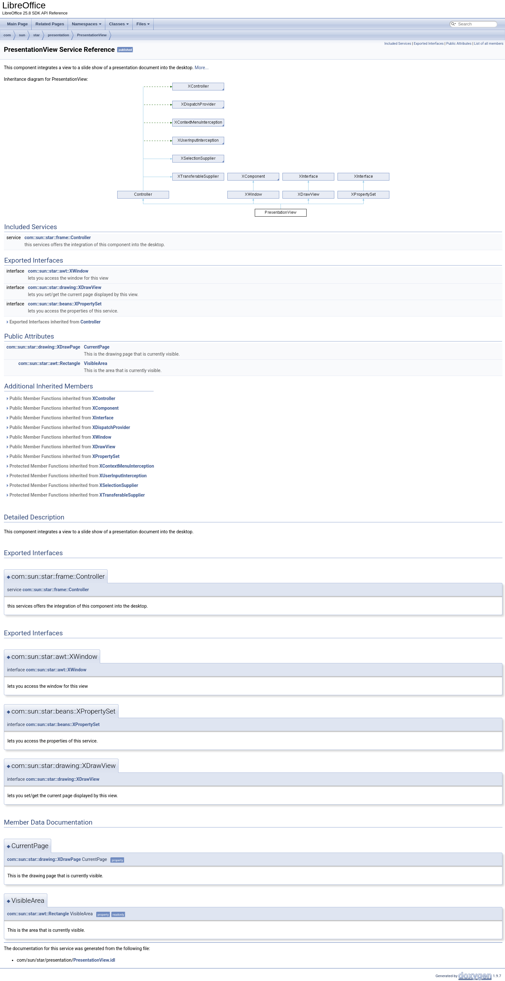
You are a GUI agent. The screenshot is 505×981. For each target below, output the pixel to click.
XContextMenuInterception (127, 466)
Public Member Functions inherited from (60, 398)
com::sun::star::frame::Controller (57, 237)
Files (143, 24)
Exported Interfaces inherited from (52, 321)
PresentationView (92, 35)
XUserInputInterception (123, 475)
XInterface (103, 417)
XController (103, 398)
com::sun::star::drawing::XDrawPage (43, 347)
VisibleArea (95, 363)
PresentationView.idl (94, 960)
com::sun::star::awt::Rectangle (49, 363)
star (36, 35)
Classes (119, 24)
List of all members (488, 44)
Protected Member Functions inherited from (79, 466)
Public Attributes (459, 44)
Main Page (17, 24)
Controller (91, 321)
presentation (58, 35)
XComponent (105, 408)
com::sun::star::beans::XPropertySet (65, 303)
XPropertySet (105, 456)
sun (22, 35)
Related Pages (49, 24)
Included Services (397, 44)
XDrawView (103, 446)
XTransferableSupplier (122, 495)
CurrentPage (97, 347)
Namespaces (86, 24)
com (7, 35)
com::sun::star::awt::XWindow (58, 271)
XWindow (101, 437)
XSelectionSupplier (119, 485)
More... (202, 67)
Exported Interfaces (429, 44)
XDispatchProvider (111, 427)
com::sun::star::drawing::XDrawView (64, 287)
